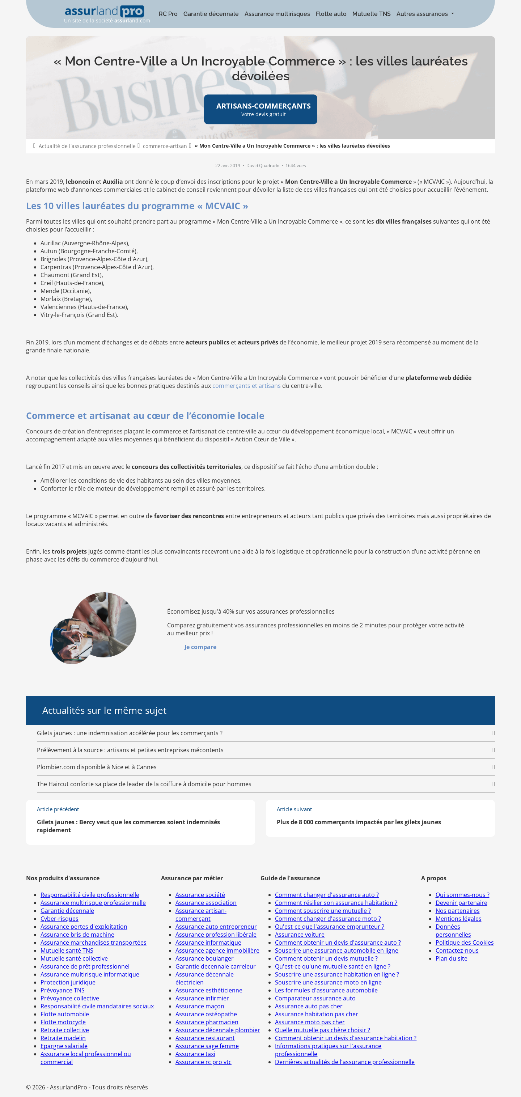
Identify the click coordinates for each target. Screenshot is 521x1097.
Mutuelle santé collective (74, 958)
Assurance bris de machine (77, 935)
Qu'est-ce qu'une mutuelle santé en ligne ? (332, 966)
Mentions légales (459, 919)
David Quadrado (263, 165)
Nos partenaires (458, 911)
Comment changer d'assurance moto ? (328, 919)
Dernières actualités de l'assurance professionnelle (345, 1062)
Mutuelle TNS (371, 13)
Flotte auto (331, 13)
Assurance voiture (300, 935)
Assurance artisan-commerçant (200, 915)
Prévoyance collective (70, 998)
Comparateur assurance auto (315, 998)
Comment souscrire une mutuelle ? (323, 911)
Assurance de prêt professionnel (85, 966)
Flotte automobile (65, 1014)
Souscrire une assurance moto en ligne (328, 982)
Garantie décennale (211, 13)
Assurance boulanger (204, 958)
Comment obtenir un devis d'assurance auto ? (338, 942)
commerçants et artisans (246, 386)
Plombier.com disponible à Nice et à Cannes (97, 767)
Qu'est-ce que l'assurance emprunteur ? (329, 927)
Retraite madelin (63, 1038)
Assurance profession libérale (216, 935)
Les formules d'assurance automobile (326, 990)
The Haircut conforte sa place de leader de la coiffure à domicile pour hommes (144, 784)
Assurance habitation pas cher (316, 1014)
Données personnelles (453, 931)
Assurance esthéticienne (208, 990)
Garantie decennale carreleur (215, 966)
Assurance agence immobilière (217, 950)
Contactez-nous (457, 950)
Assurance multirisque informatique (90, 974)
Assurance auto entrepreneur (216, 927)
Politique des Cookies (465, 942)
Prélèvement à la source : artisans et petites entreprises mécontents (130, 750)
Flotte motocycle (63, 1022)
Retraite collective (65, 1030)
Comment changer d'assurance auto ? (327, 895)
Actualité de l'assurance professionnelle (87, 146)
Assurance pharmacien (206, 1022)
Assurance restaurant (205, 1038)
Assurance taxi (195, 1054)
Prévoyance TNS (63, 990)
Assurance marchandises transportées (94, 942)
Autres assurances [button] (423, 13)
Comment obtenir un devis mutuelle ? (326, 958)
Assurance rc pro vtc (203, 1062)
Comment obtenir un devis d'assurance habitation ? (345, 1038)
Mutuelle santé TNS (67, 950)
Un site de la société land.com (107, 14)
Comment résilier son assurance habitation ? (336, 903)
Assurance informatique (208, 942)
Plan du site (451, 958)
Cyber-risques (60, 919)
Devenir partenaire (461, 903)
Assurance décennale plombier (217, 1030)
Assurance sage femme (207, 1046)
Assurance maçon (199, 1006)
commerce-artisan (165, 146)
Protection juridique (68, 982)
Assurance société (200, 895)
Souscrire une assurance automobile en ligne (336, 950)
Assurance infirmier (202, 998)
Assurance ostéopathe (206, 1014)
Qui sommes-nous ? (463, 895)
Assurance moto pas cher (310, 1022)
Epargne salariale (64, 1046)
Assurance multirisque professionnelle (93, 903)
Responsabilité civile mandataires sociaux (97, 1006)
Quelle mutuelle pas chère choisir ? (322, 1030)
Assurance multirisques (277, 13)
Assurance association (206, 903)
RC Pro (168, 13)
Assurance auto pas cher (309, 1006)
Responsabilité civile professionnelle (90, 895)
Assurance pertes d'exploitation (84, 927)
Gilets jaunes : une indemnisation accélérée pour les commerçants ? (130, 733)
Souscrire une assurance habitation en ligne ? (337, 974)
